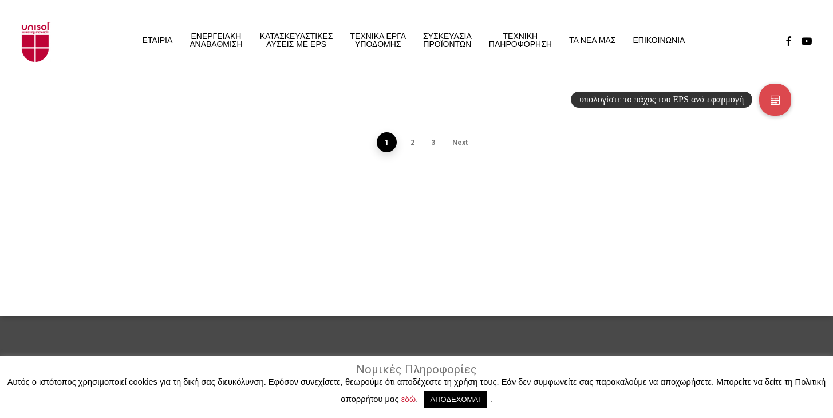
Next (460, 143)
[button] (775, 100)
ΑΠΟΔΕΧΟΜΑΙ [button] (455, 399)
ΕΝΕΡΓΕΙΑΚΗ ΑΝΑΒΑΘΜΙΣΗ (216, 40)
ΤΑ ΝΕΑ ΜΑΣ (592, 40)
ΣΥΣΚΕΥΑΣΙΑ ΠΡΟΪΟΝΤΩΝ (447, 40)
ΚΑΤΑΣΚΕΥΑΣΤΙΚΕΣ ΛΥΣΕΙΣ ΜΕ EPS (296, 40)
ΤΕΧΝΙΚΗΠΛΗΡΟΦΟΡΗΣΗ (520, 40)
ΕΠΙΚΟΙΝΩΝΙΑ (659, 40)
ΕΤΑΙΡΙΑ (158, 40)
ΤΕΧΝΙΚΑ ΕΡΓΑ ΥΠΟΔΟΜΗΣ (378, 40)
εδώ (408, 399)
